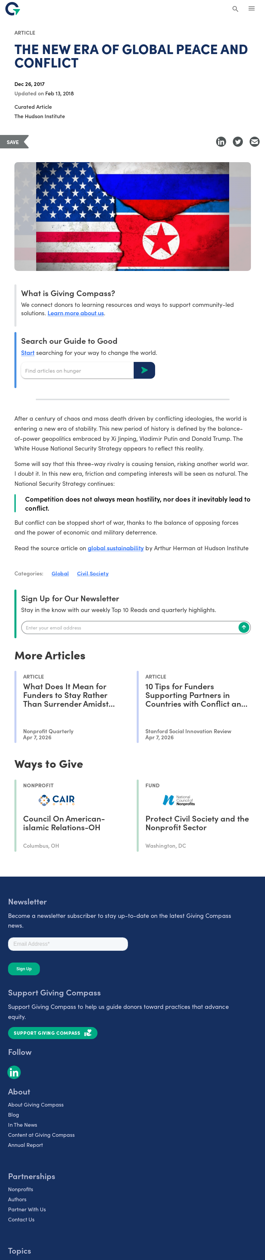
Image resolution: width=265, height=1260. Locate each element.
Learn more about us (76, 313)
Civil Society (93, 573)
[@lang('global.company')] (12, 8)
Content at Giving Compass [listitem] (41, 1134)
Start (28, 352)
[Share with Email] (255, 142)
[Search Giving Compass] (235, 9)
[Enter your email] (136, 627)
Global (60, 573)
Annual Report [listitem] (25, 1144)
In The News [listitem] (22, 1124)
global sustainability (116, 548)
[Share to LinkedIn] (221, 142)
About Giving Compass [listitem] (36, 1104)
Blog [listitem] (13, 1114)
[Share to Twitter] (238, 142)
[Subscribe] (244, 627)
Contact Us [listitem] (21, 1219)
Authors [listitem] (17, 1199)
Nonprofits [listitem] (20, 1189)
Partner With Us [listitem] (27, 1209)
